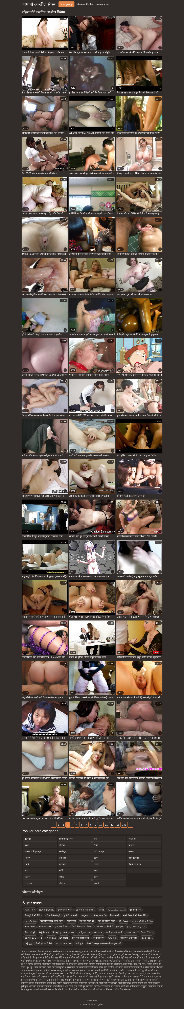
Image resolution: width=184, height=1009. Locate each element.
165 (124, 825)
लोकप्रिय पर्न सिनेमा (85, 4)
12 (112, 825)
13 (117, 825)
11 (106, 825)
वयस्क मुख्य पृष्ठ (66, 4)
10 (100, 825)
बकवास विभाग (102, 4)
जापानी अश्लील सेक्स (39, 4)
